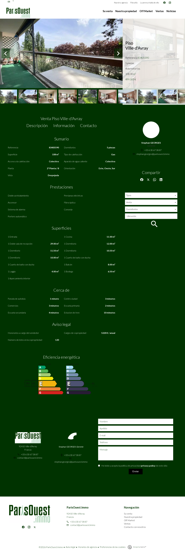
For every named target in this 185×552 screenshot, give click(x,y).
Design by (139, 547)
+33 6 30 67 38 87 (153, 150)
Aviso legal (70, 547)
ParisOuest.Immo (78, 507)
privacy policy (148, 465)
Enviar (135, 471)
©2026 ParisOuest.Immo (51, 547)
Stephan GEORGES (151, 142)
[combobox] (151, 195)
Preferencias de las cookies (113, 547)
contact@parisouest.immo (29, 457)
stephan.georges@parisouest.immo (153, 154)
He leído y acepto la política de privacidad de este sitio (134, 465)
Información (64, 125)
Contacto (88, 125)
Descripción (37, 125)
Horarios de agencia (87, 547)
